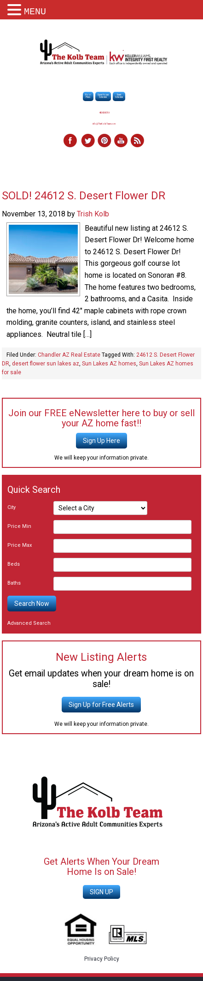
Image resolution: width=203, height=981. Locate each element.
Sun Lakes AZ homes (109, 363)
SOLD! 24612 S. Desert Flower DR (83, 195)
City (11, 507)
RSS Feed (137, 141)
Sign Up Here (101, 440)
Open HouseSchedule (103, 96)
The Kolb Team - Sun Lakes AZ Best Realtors (104, 53)
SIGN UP (101, 892)
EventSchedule (119, 96)
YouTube (120, 141)
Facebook (71, 141)
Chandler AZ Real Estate (69, 355)
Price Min (19, 526)
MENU (35, 12)
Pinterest (104, 141)
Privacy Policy (101, 959)
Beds (13, 564)
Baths (14, 583)
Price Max (19, 545)
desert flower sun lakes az (45, 363)
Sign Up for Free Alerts (101, 704)
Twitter (87, 141)
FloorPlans (88, 96)
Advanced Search (29, 623)
